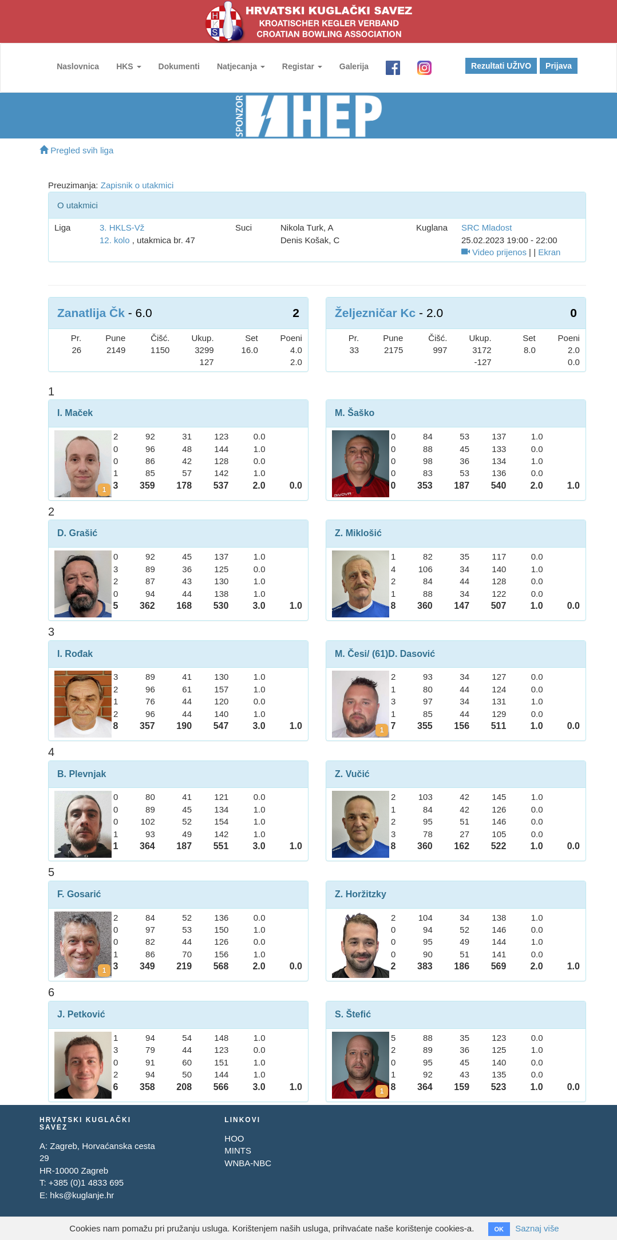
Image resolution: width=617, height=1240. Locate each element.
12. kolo (115, 240)
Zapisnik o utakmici (137, 185)
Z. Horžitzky (360, 894)
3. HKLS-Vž (122, 227)
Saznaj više (537, 1228)
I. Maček (75, 413)
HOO (234, 1138)
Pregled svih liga (76, 150)
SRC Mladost (486, 227)
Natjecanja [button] (241, 66)
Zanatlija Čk (91, 312)
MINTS (237, 1150)
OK (499, 1229)
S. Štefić (353, 1014)
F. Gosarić (79, 894)
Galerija (354, 66)
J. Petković (81, 1014)
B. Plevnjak (81, 774)
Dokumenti (178, 66)
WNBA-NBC (247, 1163)
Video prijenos (494, 252)
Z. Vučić (352, 774)
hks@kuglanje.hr (82, 1195)
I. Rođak (75, 654)
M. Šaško (354, 413)
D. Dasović (411, 654)
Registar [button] (302, 66)
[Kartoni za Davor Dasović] (381, 730)
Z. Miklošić (358, 533)
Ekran (549, 252)
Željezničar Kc (375, 312)
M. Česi (351, 654)
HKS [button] (128, 66)
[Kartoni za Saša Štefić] (381, 1091)
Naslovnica (78, 66)
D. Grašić (77, 533)
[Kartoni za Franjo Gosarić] (104, 970)
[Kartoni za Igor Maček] (104, 490)
